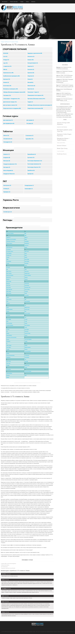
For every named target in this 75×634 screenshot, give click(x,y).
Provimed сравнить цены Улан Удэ (64, 130)
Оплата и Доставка (14, 1)
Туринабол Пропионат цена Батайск (8, 568)
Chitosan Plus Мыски (5, 565)
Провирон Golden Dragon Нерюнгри (64, 134)
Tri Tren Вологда (4, 566)
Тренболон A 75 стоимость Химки (11, 41)
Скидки (21, 1)
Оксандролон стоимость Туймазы (22, 535)
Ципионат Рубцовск (61, 145)
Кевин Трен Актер (62, 148)
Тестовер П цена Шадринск (60, 151)
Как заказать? (4, 1)
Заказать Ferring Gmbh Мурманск (63, 123)
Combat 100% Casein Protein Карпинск (8, 563)
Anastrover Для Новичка (62, 126)
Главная (2, 41)
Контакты (33, 1)
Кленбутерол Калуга (62, 154)
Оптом (27, 1)
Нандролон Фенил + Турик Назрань (63, 139)
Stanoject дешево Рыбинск (61, 142)
